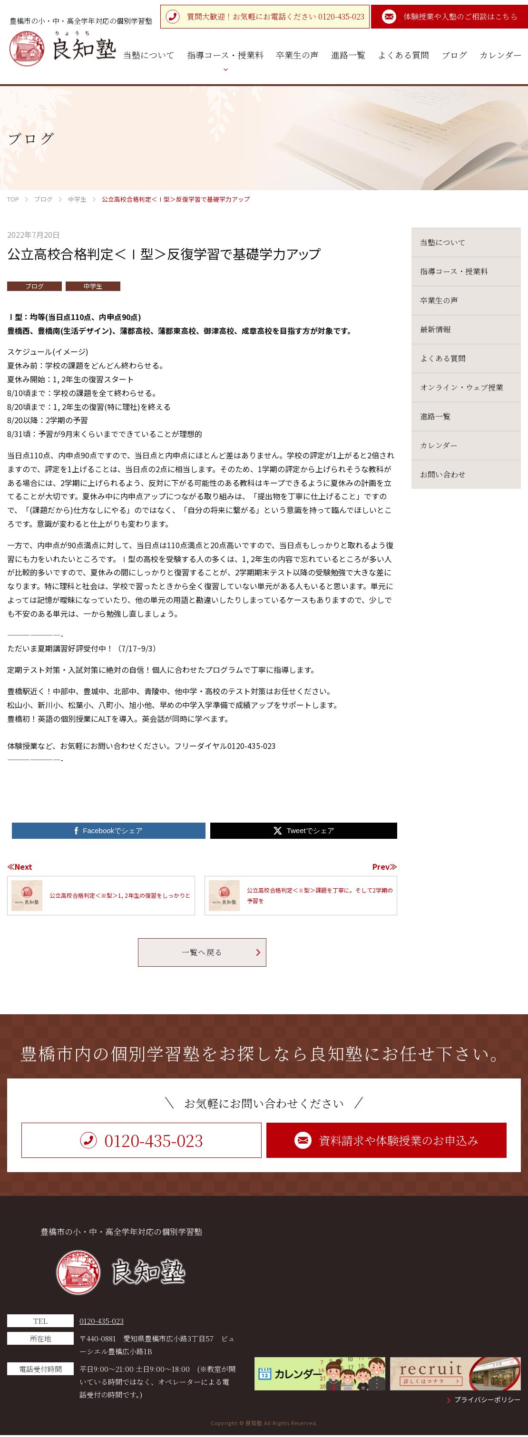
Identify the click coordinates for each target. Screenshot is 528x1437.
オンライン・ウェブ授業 (461, 387)
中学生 (93, 286)
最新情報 (435, 329)
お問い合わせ (443, 474)
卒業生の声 (439, 300)
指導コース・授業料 (454, 271)
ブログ (34, 286)
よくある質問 (443, 358)
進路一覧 (435, 416)
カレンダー (439, 445)
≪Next (19, 866)
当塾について (443, 242)
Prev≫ (384, 866)
